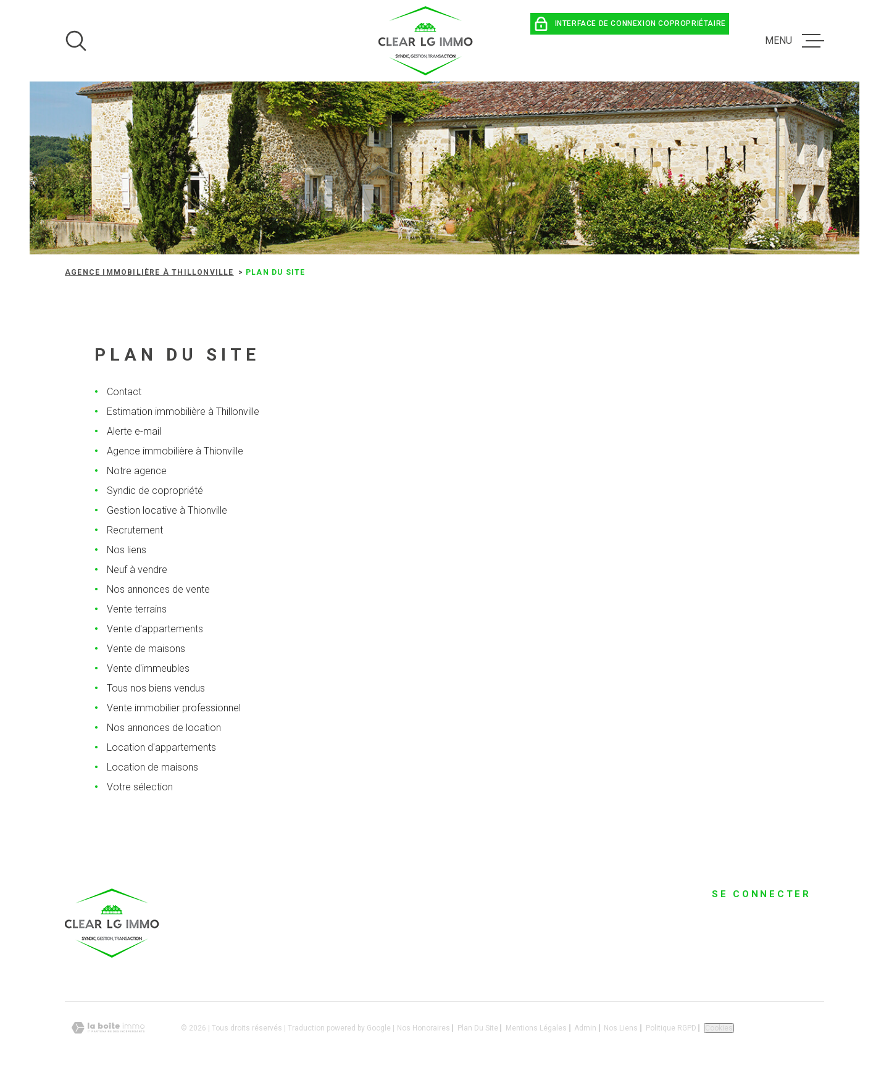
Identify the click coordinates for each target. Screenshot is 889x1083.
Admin (585, 1028)
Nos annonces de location (164, 728)
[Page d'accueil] (426, 40)
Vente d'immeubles (148, 668)
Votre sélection (140, 787)
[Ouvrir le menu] (794, 41)
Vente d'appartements (155, 629)
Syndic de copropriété (155, 490)
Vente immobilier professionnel (174, 708)
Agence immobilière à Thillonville (149, 272)
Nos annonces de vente (158, 589)
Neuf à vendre (137, 569)
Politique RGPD (671, 1028)
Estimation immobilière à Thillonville (183, 411)
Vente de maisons (146, 648)
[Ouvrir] (76, 41)
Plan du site (477, 1028)
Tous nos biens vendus (156, 688)
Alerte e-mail (134, 431)
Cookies (719, 1028)
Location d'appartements (161, 747)
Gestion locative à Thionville (167, 510)
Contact (124, 392)
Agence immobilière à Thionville (175, 451)
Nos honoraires (423, 1028)
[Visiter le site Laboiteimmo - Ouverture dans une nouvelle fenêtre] (108, 1028)
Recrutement (135, 530)
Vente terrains (137, 609)
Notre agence (137, 471)
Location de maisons (152, 767)
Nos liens (126, 550)
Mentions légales (536, 1028)
